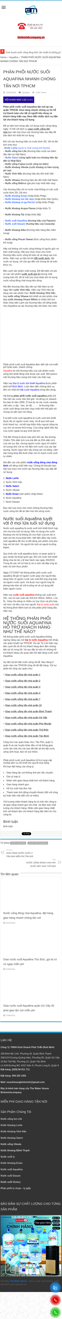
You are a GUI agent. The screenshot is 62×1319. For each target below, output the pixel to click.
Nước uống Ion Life (15, 151)
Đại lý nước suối (45, 604)
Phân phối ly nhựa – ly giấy (16, 1188)
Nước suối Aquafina (12, 1169)
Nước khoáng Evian (11, 1163)
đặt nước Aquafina (29, 389)
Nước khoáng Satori (12, 1138)
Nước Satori (12, 486)
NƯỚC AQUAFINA (18, 843)
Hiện (30, 100)
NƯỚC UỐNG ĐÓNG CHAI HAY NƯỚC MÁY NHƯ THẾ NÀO (41, 862)
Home (3, 57)
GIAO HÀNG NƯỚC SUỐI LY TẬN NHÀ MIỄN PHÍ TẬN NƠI (21, 853)
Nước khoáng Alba (15, 230)
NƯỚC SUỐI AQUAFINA (38, 843)
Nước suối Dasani (10, 1175)
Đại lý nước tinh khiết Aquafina (29, 383)
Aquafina (13, 57)
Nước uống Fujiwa (15, 164)
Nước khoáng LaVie (11, 1125)
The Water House (18, 1281)
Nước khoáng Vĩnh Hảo (13, 1131)
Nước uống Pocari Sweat (19, 239)
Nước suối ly (8, 1156)
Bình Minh (17, 386)
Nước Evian (12, 494)
